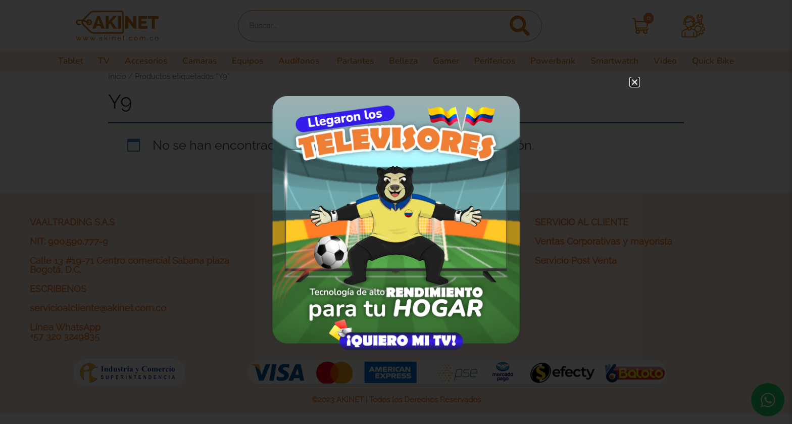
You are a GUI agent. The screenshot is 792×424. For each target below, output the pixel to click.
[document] (396, 212)
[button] (634, 82)
